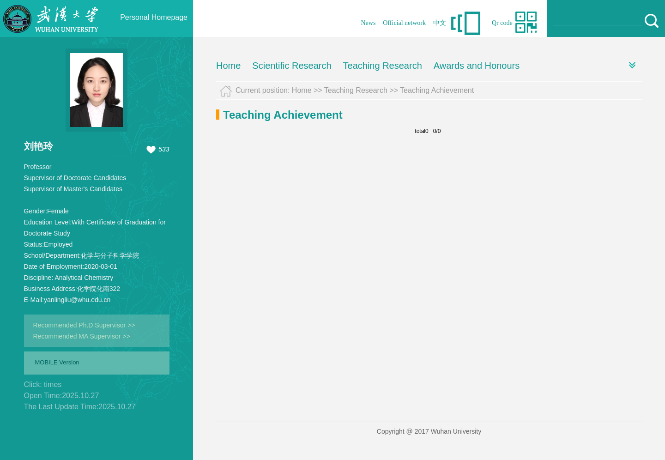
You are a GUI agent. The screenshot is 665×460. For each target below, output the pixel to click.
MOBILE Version (57, 362)
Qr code (502, 22)
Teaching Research (382, 66)
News (368, 22)
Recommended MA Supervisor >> (81, 336)
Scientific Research (291, 66)
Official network (404, 22)
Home (228, 66)
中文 (439, 22)
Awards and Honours (477, 66)
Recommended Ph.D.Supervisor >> (84, 325)
